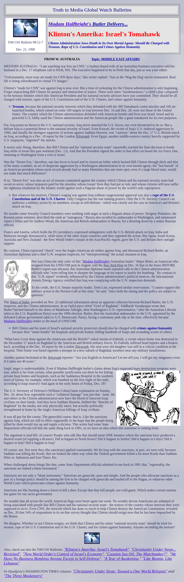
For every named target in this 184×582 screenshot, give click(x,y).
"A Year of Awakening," (122, 558)
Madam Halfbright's (70, 24)
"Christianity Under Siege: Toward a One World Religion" (120, 571)
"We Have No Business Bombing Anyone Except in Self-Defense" (90, 556)
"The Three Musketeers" (23, 576)
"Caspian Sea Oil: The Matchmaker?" (136, 554)
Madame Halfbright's (18, 321)
